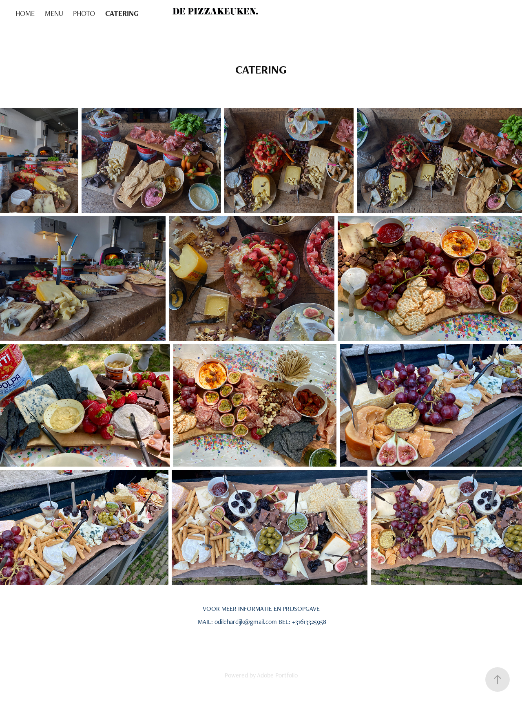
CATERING (122, 13)
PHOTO (84, 13)
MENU (54, 13)
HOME (25, 13)
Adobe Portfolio (277, 675)
